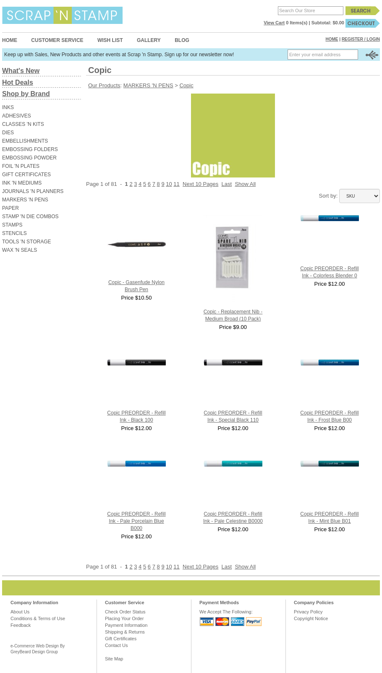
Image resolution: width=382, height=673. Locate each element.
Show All (245, 184)
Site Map (114, 658)
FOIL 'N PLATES (20, 166)
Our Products (104, 85)
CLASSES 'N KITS (23, 124)
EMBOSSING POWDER (29, 158)
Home (9, 40)
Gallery (149, 40)
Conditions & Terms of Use (37, 618)
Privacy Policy (308, 611)
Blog (182, 40)
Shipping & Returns (125, 631)
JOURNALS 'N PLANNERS (32, 191)
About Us (19, 611)
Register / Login (361, 39)
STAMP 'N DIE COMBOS (30, 216)
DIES (8, 133)
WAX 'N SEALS (19, 250)
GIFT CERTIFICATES (26, 174)
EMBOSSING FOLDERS (30, 149)
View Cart (274, 22)
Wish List (110, 40)
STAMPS (12, 225)
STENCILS (14, 233)
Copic (186, 85)
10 (169, 184)
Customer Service (57, 40)
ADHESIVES (16, 116)
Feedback (20, 625)
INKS (8, 107)
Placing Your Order (124, 618)
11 (176, 184)
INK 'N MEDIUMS (22, 183)
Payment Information (126, 625)
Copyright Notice (311, 618)
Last (227, 184)
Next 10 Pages (200, 184)
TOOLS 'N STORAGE (26, 242)
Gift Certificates (120, 638)
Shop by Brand (26, 93)
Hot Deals (17, 82)
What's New (20, 70)
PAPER (10, 208)
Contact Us (116, 645)
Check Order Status (125, 611)
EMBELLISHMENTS (25, 141)
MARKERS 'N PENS (25, 200)
